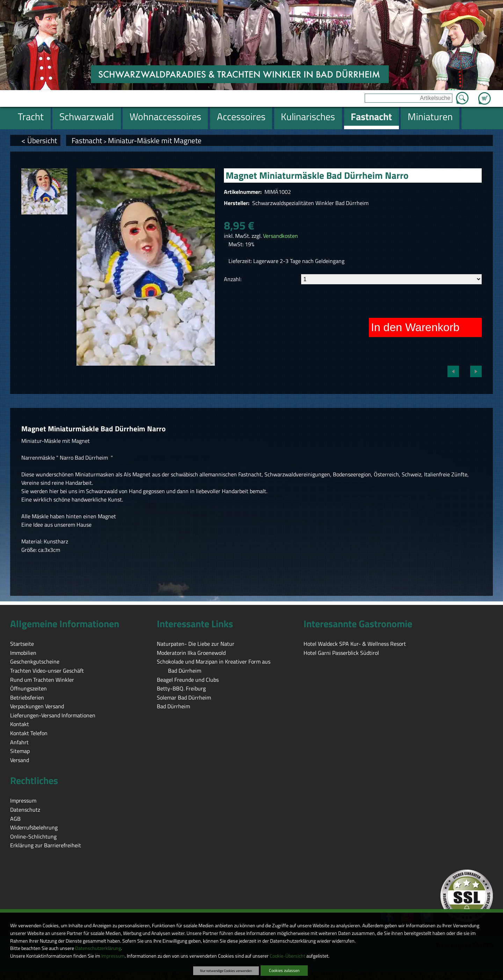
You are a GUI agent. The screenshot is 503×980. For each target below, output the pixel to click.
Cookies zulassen (284, 970)
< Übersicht (39, 140)
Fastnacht (87, 140)
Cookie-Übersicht (287, 956)
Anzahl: (232, 279)
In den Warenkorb (415, 327)
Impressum (113, 956)
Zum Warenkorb (484, 94)
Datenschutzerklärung (98, 948)
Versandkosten (280, 236)
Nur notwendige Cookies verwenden (226, 970)
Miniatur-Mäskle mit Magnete (155, 140)
